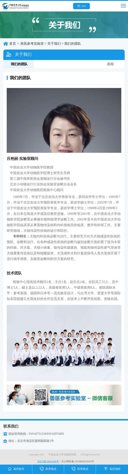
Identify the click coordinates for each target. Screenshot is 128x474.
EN (84, 6)
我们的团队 (72, 43)
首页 (12, 43)
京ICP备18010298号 (48, 461)
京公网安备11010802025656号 (77, 461)
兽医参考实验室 (32, 43)
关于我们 (54, 43)
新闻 (110, 64)
